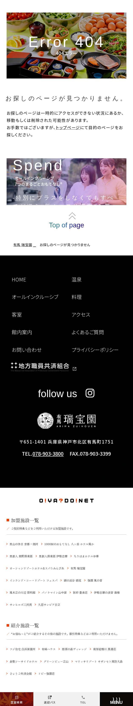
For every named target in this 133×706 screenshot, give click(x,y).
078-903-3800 (48, 453)
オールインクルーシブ (35, 296)
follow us (66, 393)
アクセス (81, 314)
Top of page (66, 225)
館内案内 (22, 332)
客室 (17, 314)
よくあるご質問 (88, 332)
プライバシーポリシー (95, 349)
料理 (77, 296)
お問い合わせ (27, 349)
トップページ (68, 127)
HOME (19, 279)
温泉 (77, 279)
